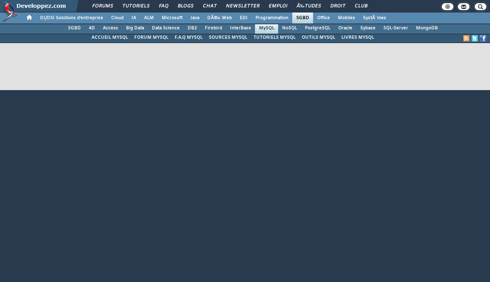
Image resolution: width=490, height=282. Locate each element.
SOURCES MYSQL (228, 37)
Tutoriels (136, 6)
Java (194, 18)
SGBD (302, 18)
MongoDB (427, 28)
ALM (149, 18)
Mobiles (346, 18)
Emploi (278, 6)
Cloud (117, 18)
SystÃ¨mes (374, 18)
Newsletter (242, 6)
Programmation (271, 18)
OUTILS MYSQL (318, 37)
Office (323, 18)
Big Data (135, 28)
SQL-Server (395, 28)
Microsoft (172, 18)
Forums (102, 6)
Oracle (345, 28)
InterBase (240, 28)
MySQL (266, 28)
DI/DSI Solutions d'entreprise (71, 18)
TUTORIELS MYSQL (274, 37)
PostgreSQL (317, 28)
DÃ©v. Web (219, 18)
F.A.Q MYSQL (188, 37)
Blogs (185, 6)
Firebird (213, 28)
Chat (209, 6)
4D (92, 28)
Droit (338, 6)
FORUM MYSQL (151, 37)
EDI (244, 18)
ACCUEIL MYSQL (109, 37)
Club (361, 6)
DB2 (192, 28)
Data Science (166, 28)
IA (133, 18)
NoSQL (289, 28)
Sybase (367, 28)
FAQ (163, 6)
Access (110, 28)
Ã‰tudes (309, 6)
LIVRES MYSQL (357, 37)
